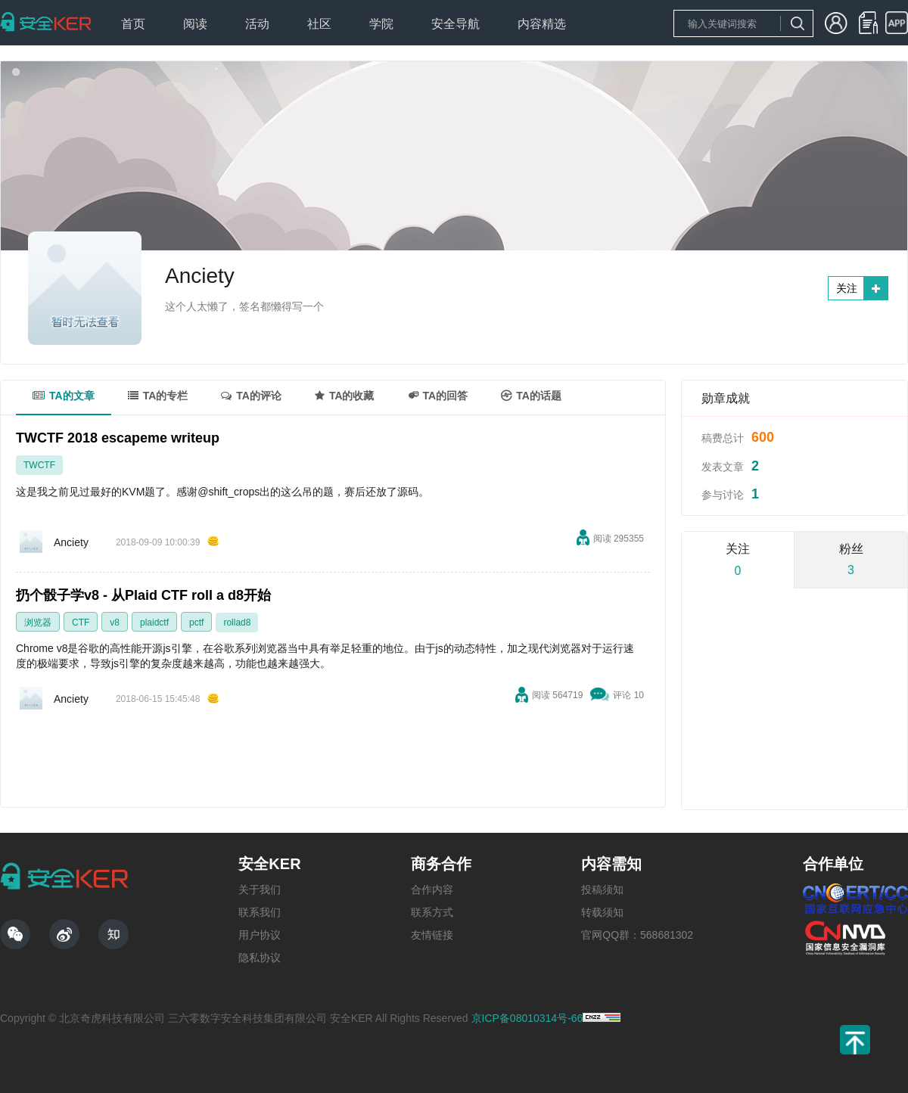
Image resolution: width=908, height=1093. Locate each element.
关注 (846, 288)
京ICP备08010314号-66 (527, 1018)
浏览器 (37, 622)
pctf (196, 622)
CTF (80, 622)
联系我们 (259, 912)
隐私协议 (259, 958)
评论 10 (628, 695)
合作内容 (432, 889)
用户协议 (259, 935)
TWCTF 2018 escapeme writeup (117, 438)
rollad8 (236, 622)
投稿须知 (602, 889)
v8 (115, 622)
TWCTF (39, 465)
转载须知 (602, 912)
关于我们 (259, 889)
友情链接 (432, 935)
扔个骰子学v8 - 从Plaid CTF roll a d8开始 (143, 595)
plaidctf (154, 622)
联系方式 (432, 912)
